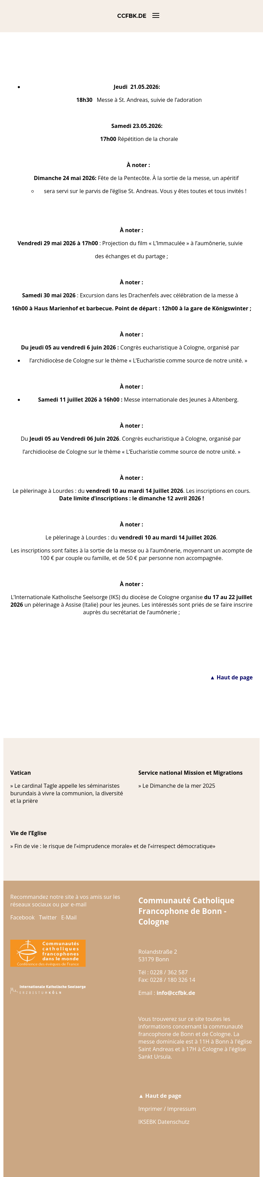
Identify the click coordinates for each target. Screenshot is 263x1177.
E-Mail (68, 917)
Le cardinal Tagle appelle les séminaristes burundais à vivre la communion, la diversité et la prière (66, 793)
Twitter (48, 917)
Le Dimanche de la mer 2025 (178, 785)
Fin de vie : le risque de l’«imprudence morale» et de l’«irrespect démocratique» (114, 846)
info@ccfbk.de (175, 993)
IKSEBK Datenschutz (163, 1122)
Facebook (22, 917)
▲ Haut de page (231, 677)
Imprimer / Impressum (167, 1109)
